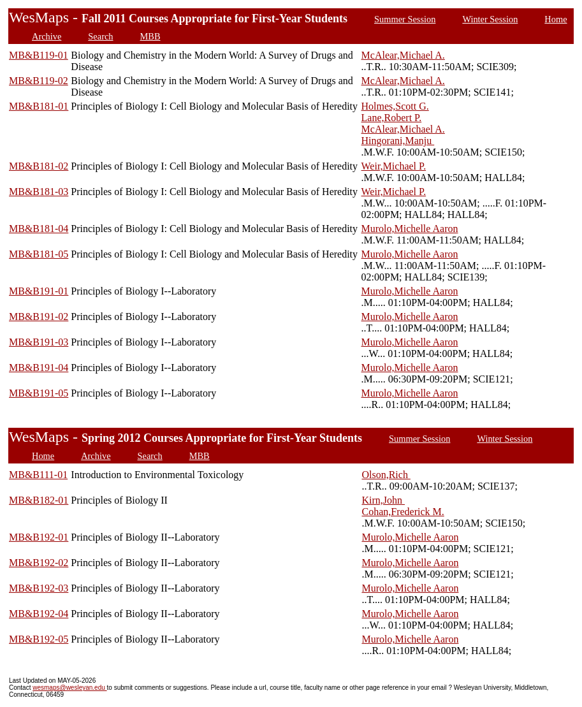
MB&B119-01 (38, 55)
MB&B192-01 (38, 537)
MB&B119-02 (38, 80)
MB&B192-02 (38, 562)
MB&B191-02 (38, 316)
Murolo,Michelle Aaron (409, 228)
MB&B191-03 (38, 342)
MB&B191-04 (38, 367)
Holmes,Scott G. (395, 106)
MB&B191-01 (38, 291)
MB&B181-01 (38, 106)
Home (555, 19)
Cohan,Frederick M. (402, 511)
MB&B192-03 (38, 588)
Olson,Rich (385, 474)
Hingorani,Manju (398, 140)
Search (100, 36)
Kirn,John (383, 500)
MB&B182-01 (38, 500)
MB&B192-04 (38, 613)
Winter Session (490, 19)
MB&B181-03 (38, 191)
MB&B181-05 (38, 254)
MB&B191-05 (38, 393)
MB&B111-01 (38, 474)
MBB (150, 36)
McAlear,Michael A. (403, 55)
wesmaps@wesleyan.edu (69, 687)
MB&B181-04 (38, 228)
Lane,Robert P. (391, 117)
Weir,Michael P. (393, 166)
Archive (46, 36)
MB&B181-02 (38, 166)
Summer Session (404, 19)
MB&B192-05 (38, 639)
